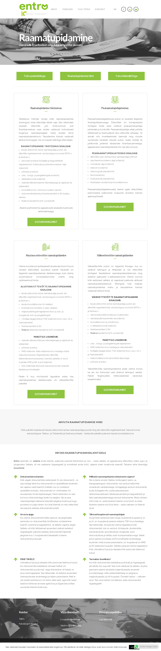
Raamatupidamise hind (80, 76)
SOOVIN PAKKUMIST (46, 221)
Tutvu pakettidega (34, 76)
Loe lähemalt (105, 619)
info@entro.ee (73, 619)
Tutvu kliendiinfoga (126, 76)
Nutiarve (25, 330)
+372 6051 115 (74, 625)
